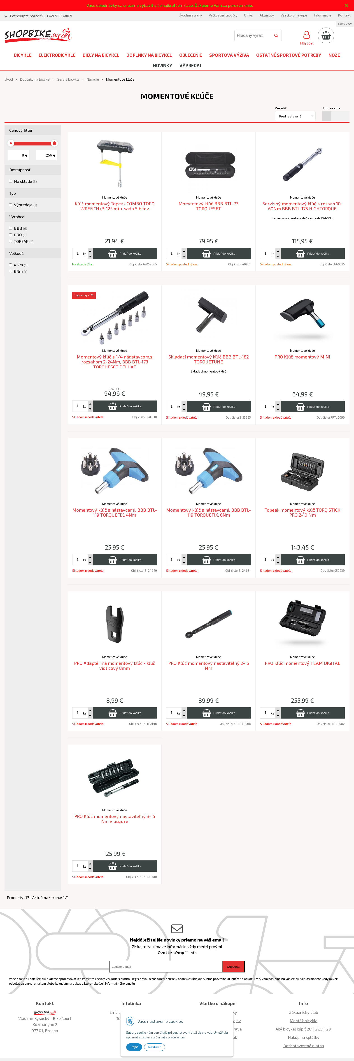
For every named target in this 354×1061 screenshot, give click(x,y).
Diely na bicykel (101, 55)
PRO (20, 234)
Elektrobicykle (57, 55)
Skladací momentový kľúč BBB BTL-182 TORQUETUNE (208, 359)
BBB (20, 228)
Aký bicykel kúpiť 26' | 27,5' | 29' (304, 1028)
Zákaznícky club (303, 1012)
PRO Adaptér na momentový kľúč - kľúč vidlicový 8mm (114, 665)
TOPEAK (23, 241)
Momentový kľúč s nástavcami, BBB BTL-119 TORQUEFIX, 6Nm (208, 512)
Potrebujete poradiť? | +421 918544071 (41, 16)
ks (84, 253)
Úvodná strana (190, 15)
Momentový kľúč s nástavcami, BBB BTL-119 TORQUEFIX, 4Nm (114, 512)
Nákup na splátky (303, 1037)
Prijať (134, 1047)
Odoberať (233, 966)
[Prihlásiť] (307, 37)
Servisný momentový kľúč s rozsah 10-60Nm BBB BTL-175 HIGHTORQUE (302, 206)
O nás (248, 15)
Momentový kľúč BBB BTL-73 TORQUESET (208, 206)
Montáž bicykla (303, 1020)
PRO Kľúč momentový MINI (302, 356)
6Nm (20, 271)
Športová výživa (229, 55)
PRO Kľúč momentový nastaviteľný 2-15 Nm (208, 665)
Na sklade (25, 181)
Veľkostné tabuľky (223, 15)
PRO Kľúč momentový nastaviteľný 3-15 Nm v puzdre (114, 818)
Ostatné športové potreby (288, 55)
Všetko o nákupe (294, 15)
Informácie (322, 15)
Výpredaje (25, 204)
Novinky (162, 65)
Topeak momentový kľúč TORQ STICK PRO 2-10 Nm (302, 512)
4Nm (21, 264)
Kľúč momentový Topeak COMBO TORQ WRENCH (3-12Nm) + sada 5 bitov (114, 206)
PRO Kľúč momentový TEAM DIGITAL (302, 663)
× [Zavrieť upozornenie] (346, 5)
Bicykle (22, 55)
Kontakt (344, 15)
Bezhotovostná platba (303, 1045)
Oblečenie (190, 55)
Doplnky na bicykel (149, 55)
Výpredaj (190, 65)
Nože (334, 55)
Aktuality (267, 15)
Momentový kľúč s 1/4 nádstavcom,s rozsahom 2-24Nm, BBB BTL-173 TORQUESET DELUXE (114, 362)
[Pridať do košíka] (125, 253)
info (193, 952)
